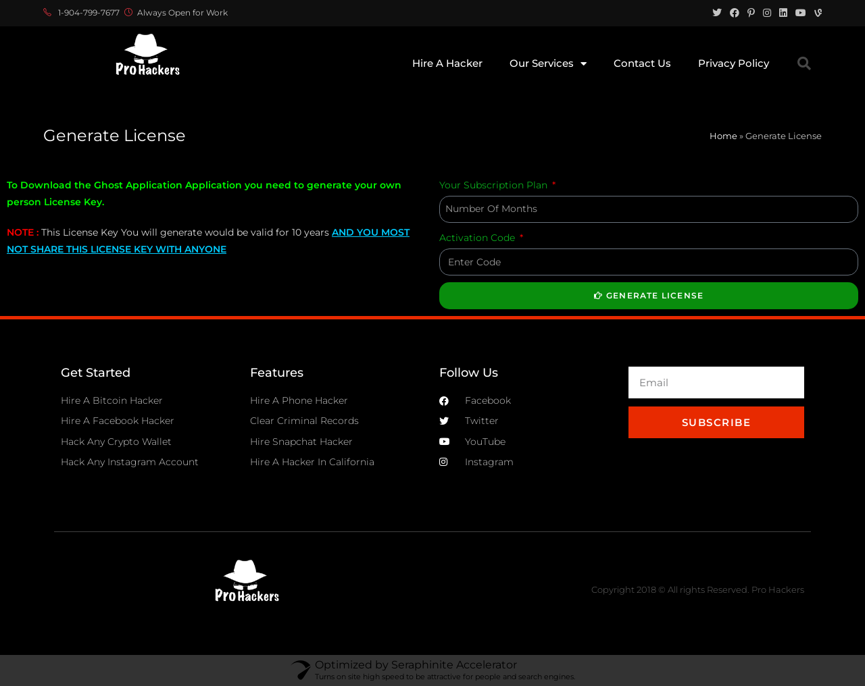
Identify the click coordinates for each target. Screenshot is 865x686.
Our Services (548, 64)
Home (723, 135)
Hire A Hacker (447, 63)
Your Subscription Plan (494, 185)
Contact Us (642, 63)
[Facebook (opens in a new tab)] (734, 13)
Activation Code (478, 238)
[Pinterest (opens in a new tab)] (751, 13)
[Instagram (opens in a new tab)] (767, 13)
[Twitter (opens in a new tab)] (717, 13)
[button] (804, 63)
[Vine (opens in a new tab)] (816, 13)
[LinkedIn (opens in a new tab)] (783, 13)
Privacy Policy (733, 63)
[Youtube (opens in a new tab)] (800, 13)
